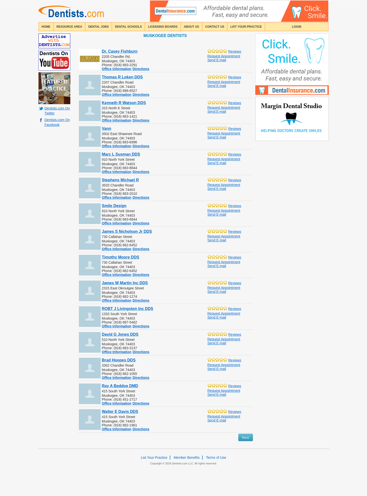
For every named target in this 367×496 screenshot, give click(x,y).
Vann (106, 128)
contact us (214, 26)
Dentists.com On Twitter (57, 110)
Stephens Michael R (120, 180)
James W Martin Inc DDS (125, 283)
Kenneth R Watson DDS (124, 103)
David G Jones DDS (120, 334)
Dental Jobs (98, 26)
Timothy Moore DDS (120, 257)
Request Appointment (224, 56)
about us (191, 26)
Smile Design (114, 206)
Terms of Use (216, 457)
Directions (141, 69)
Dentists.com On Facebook (57, 122)
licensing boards (163, 26)
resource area (69, 26)
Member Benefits (187, 457)
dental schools (128, 26)
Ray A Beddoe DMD (120, 386)
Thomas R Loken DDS (122, 77)
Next (245, 437)
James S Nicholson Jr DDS (127, 231)
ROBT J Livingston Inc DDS (127, 309)
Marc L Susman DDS (121, 154)
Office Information (117, 69)
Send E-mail (217, 60)
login (296, 26)
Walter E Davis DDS (120, 411)
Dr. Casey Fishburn (120, 51)
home (46, 26)
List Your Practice (246, 26)
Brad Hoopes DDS (119, 360)
